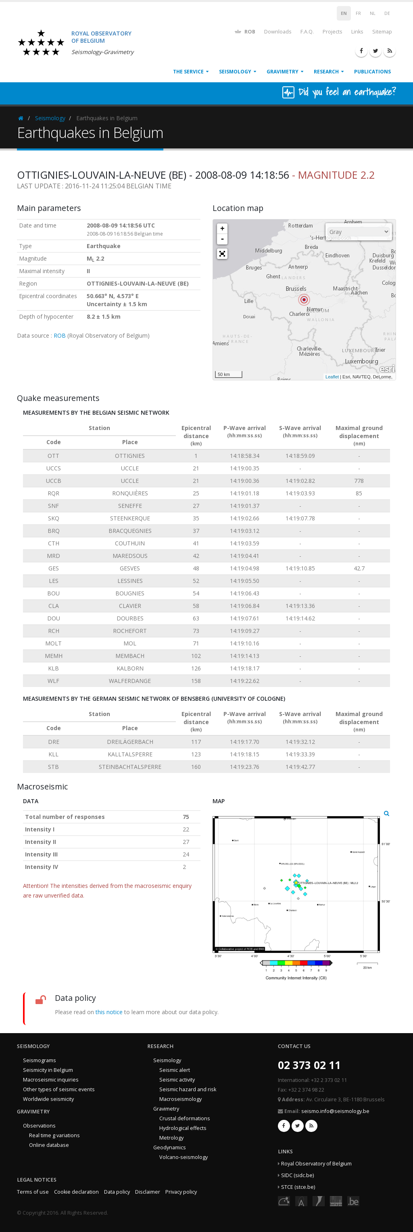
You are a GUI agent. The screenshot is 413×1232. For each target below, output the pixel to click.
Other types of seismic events (59, 1089)
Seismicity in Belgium (48, 1070)
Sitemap (382, 31)
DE (387, 13)
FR (358, 13)
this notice (109, 1012)
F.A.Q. (307, 31)
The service (188, 71)
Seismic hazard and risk (187, 1089)
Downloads (278, 31)
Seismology (235, 71)
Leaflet (332, 376)
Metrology (171, 1137)
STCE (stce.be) (298, 1187)
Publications (372, 71)
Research (326, 71)
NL (372, 13)
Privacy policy (181, 1191)
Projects (332, 31)
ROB (244, 31)
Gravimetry (282, 71)
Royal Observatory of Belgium (316, 1163)
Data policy (117, 1191)
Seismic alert (174, 1070)
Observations (39, 1125)
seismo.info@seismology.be (335, 1111)
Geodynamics (169, 1147)
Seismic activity (177, 1079)
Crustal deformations (184, 1118)
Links (357, 31)
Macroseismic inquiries (51, 1079)
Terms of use (33, 1191)
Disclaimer (147, 1191)
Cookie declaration (76, 1191)
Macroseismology (180, 1099)
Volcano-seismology (183, 1157)
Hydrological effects (182, 1128)
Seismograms (39, 1060)
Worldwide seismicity (48, 1099)
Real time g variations (54, 1135)
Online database (49, 1145)
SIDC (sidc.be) (297, 1175)
